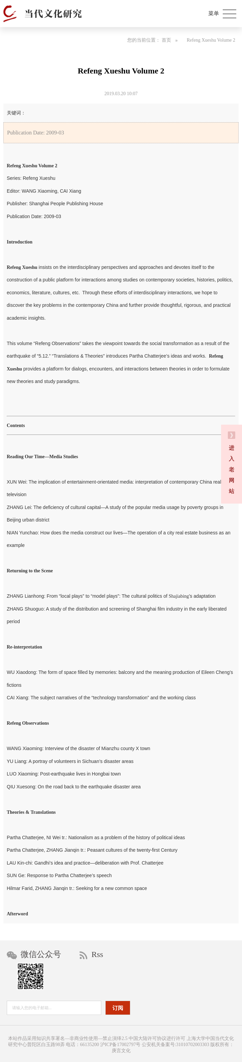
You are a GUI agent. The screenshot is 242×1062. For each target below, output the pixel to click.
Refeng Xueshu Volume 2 (211, 40)
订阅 (117, 1008)
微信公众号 (34, 954)
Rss (91, 954)
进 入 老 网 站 (231, 462)
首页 (170, 40)
